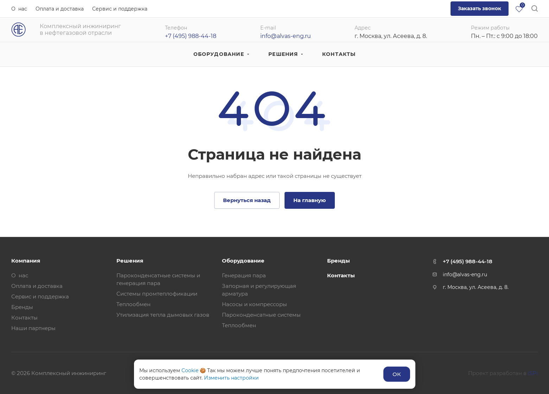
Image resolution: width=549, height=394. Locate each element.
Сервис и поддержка (40, 296)
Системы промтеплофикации (156, 293)
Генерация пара (244, 275)
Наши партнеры (33, 328)
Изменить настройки (231, 378)
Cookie (189, 370)
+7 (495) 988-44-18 (467, 261)
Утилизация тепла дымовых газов (162, 314)
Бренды (22, 307)
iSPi (533, 373)
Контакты (24, 317)
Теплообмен (133, 304)
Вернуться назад (247, 200)
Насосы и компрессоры (254, 304)
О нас (19, 275)
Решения (129, 260)
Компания (25, 260)
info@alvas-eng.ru (285, 36)
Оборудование (243, 260)
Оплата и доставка (37, 286)
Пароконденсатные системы (261, 314)
